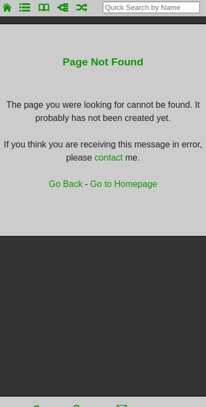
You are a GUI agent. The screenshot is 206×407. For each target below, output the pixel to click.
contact (108, 157)
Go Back (65, 184)
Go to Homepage (123, 184)
